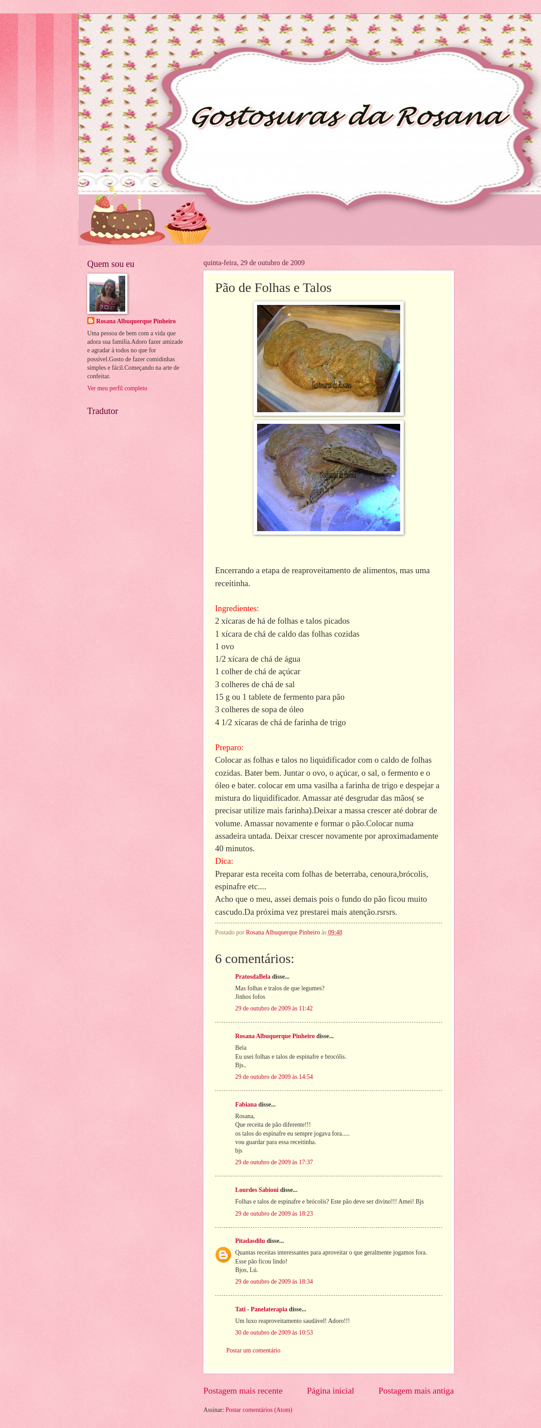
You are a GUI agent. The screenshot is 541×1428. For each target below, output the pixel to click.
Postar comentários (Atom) (258, 1410)
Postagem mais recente (243, 1390)
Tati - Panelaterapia (261, 1309)
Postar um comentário (253, 1350)
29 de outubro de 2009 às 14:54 (274, 1076)
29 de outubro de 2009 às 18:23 (274, 1213)
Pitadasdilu (250, 1241)
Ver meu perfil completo (117, 388)
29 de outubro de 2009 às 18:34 (274, 1281)
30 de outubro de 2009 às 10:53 (274, 1332)
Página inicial (330, 1390)
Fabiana (246, 1104)
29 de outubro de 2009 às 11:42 (274, 1008)
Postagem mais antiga (416, 1390)
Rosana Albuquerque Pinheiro (275, 1036)
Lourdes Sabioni (257, 1190)
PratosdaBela (252, 976)
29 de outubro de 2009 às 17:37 (274, 1162)
